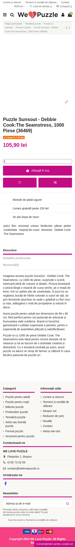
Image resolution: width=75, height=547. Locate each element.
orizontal (23, 225)
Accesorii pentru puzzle (19, 436)
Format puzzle (14, 431)
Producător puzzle (16, 412)
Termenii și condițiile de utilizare (41, 520)
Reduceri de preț (53, 416)
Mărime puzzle (14, 407)
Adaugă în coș (37, 170)
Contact (65, 2)
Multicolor (47, 225)
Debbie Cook (62, 229)
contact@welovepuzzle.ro (23, 468)
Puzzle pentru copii (17, 402)
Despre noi (50, 411)
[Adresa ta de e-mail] (33, 504)
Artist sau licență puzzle (15, 424)
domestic (46, 229)
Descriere (10, 250)
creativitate (10, 229)
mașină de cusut (29, 229)
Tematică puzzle (15, 417)
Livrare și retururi (12, 2)
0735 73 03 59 (16, 462)
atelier (67, 225)
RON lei (19, 6)
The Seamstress (14, 233)
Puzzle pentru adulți (17, 397)
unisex (35, 225)
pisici (7, 225)
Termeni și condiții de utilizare (41, 2)
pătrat (58, 225)
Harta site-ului (51, 431)
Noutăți (47, 421)
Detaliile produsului (17, 258)
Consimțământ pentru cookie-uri (54, 543)
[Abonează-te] (67, 504)
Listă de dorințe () (40, 6)
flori (14, 225)
